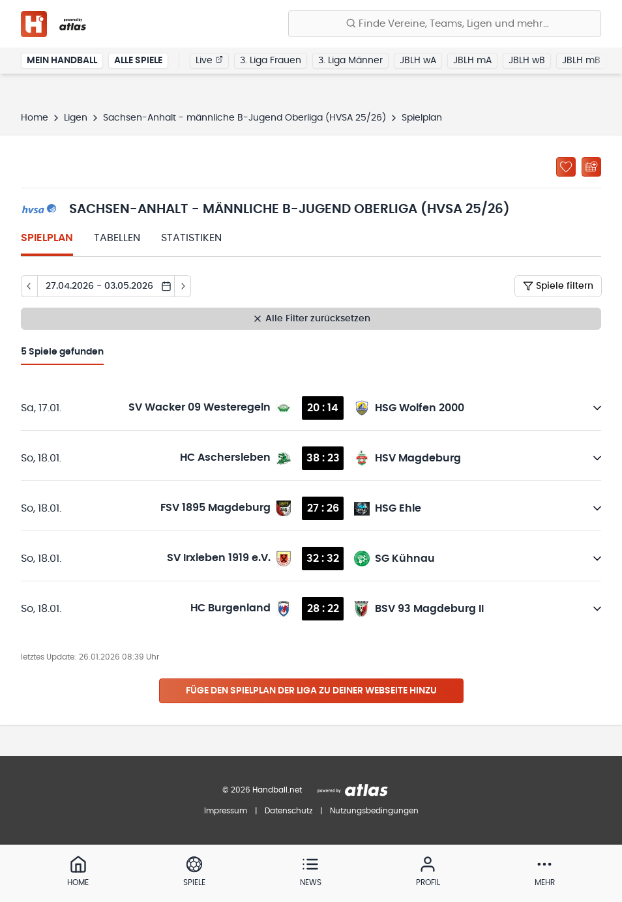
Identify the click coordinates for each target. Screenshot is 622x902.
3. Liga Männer (350, 61)
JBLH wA (418, 61)
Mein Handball (62, 61)
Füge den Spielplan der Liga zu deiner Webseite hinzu (311, 690)
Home (34, 118)
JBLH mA (472, 61)
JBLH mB (581, 61)
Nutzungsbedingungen (374, 811)
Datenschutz (288, 811)
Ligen (75, 118)
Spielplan (47, 238)
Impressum (225, 811)
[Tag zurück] (29, 286)
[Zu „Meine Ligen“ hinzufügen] (566, 167)
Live (209, 60)
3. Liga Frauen (270, 61)
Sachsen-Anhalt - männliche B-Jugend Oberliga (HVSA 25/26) (244, 118)
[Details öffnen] (597, 408)
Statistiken (191, 238)
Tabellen (117, 238)
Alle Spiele (138, 61)
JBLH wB (527, 61)
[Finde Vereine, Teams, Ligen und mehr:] (444, 24)
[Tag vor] (183, 286)
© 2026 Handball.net (262, 790)
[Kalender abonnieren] (591, 167)
